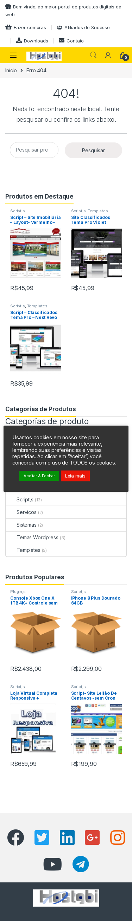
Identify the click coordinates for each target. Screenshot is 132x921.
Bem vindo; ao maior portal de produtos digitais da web (63, 10)
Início (11, 70)
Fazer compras (25, 27)
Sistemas (21, 525)
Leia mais (75, 476)
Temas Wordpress (32, 537)
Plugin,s (18, 591)
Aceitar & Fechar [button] (39, 475)
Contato (71, 41)
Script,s (17, 210)
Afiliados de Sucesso (83, 27)
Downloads (32, 41)
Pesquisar (93, 55)
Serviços (21, 512)
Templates (98, 210)
